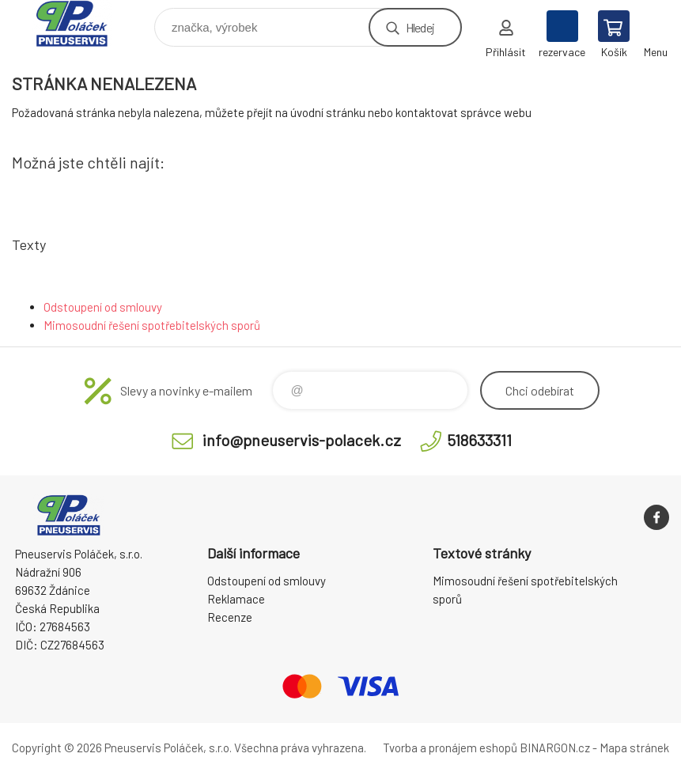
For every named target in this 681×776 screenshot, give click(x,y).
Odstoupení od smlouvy (103, 307)
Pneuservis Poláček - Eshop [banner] (82, 23)
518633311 (479, 439)
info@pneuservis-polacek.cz (301, 439)
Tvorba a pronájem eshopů (450, 747)
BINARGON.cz (555, 747)
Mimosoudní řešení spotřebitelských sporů (152, 325)
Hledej (420, 27)
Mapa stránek (634, 747)
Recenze (229, 617)
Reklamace (236, 599)
